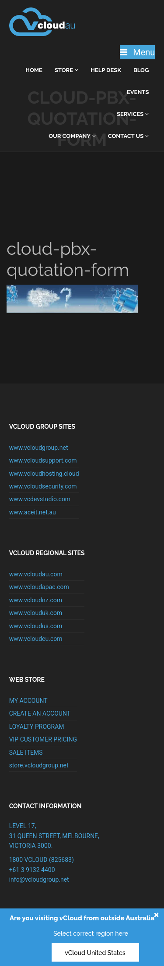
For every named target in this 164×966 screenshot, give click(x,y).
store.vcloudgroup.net (39, 765)
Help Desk (106, 70)
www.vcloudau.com (36, 574)
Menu (137, 52)
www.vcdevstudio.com (40, 499)
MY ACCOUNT (28, 700)
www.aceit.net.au (32, 512)
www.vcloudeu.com (36, 638)
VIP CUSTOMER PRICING (43, 739)
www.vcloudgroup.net (38, 447)
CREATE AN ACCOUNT (39, 713)
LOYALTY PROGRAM (36, 726)
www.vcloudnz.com (35, 600)
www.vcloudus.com (36, 626)
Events (138, 92)
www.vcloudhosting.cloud (44, 473)
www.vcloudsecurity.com (43, 486)
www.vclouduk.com (36, 612)
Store (66, 70)
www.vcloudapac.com (39, 586)
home (33, 70)
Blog (141, 70)
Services (133, 114)
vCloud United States (95, 952)
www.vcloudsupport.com (43, 460)
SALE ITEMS (26, 752)
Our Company (72, 136)
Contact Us (128, 136)
